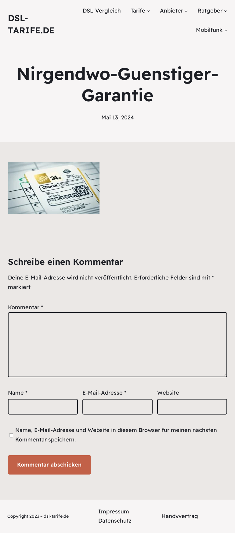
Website (168, 392)
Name (17, 392)
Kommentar (25, 307)
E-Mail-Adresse (104, 392)
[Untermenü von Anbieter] (186, 11)
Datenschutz (115, 520)
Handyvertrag (179, 516)
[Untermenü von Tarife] (148, 11)
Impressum (113, 511)
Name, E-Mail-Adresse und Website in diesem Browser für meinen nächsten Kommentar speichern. (116, 434)
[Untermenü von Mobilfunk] (225, 30)
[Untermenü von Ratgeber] (225, 11)
